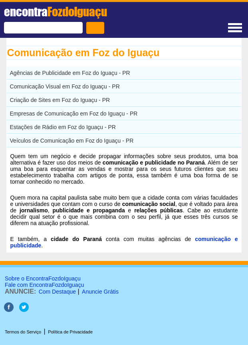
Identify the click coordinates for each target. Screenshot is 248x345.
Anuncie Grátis (100, 291)
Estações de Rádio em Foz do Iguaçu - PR (63, 127)
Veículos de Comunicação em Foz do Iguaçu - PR (72, 140)
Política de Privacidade (70, 331)
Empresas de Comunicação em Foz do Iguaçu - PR (74, 113)
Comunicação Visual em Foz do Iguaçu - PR (65, 86)
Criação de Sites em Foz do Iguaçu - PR (60, 100)
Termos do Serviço (23, 331)
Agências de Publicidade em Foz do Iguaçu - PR (70, 73)
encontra (55, 11)
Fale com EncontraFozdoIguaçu (44, 285)
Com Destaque (57, 291)
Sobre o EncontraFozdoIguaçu (43, 278)
